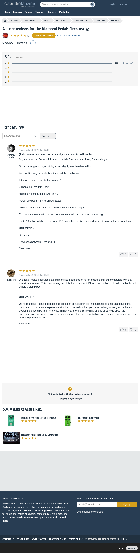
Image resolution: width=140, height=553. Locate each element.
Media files (64, 12)
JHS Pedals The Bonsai (88, 417)
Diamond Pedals (31, 20)
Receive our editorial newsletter (95, 498)
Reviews (17, 12)
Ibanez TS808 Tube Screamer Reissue (38, 417)
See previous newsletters (90, 511)
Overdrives (100, 20)
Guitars (47, 20)
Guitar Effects (62, 20)
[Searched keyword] (67, 4)
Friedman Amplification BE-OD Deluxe (39, 435)
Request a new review (70, 399)
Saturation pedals (82, 20)
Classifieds (40, 12)
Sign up (126, 504)
